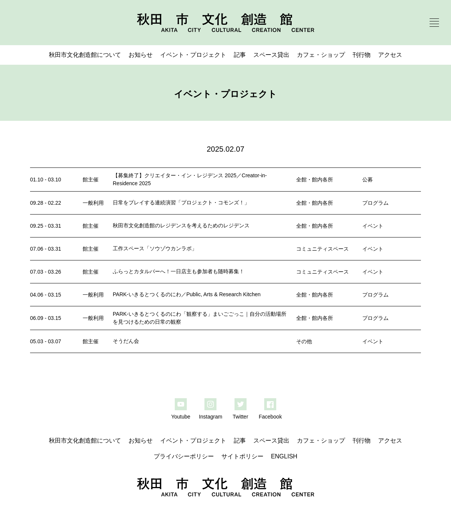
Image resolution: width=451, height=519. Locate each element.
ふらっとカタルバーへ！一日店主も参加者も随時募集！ (178, 271)
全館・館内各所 (314, 180)
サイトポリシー (242, 456)
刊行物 (362, 55)
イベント (372, 226)
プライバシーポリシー (184, 456)
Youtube (180, 417)
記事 (240, 55)
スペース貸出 (271, 55)
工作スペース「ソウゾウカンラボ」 (155, 248)
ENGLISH (284, 456)
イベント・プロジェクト (193, 55)
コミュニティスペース (322, 249)
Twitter (240, 417)
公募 (367, 180)
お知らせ (141, 55)
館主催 (90, 180)
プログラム (375, 203)
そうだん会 (126, 341)
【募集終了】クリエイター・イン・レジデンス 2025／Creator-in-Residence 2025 (190, 179)
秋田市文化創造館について (85, 55)
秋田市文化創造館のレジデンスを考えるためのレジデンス (181, 225)
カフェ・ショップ (321, 55)
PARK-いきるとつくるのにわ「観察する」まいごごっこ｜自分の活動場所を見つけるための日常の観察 (199, 318)
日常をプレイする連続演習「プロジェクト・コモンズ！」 (181, 202)
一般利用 (93, 203)
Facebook (270, 417)
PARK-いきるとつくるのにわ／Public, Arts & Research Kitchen (186, 294)
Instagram (210, 417)
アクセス (390, 55)
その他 (304, 341)
